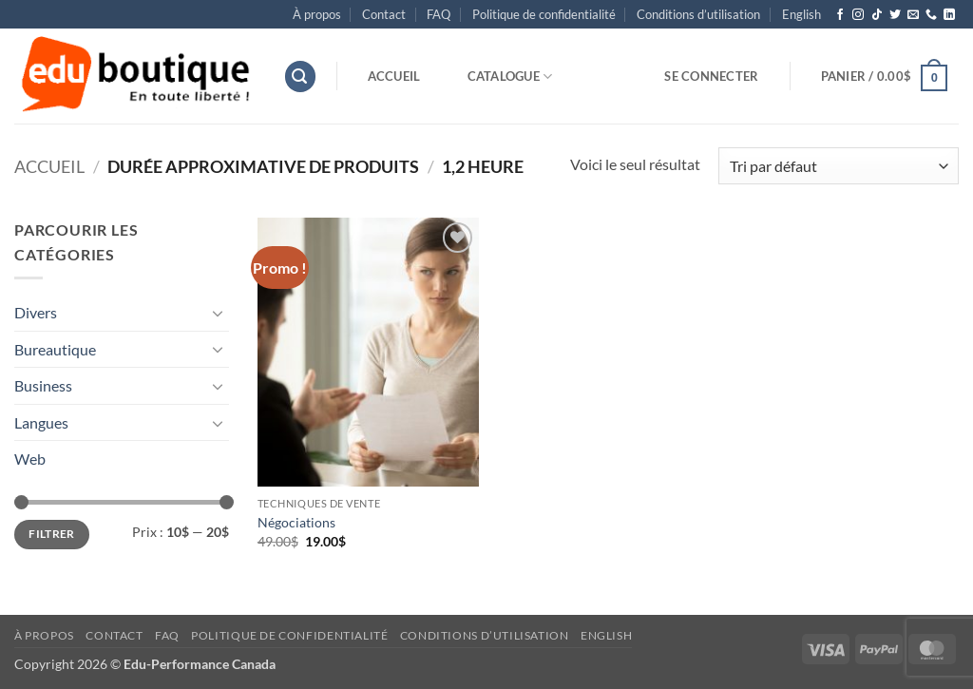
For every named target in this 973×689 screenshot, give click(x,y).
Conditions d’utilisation (698, 14)
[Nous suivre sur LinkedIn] (949, 15)
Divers (35, 312)
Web (30, 459)
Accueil (394, 76)
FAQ (438, 14)
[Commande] (838, 165)
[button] (300, 76)
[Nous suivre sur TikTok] (877, 15)
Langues (41, 422)
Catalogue (510, 76)
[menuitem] (801, 14)
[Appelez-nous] (931, 15)
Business (43, 385)
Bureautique (55, 349)
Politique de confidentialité (544, 14)
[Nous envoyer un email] (913, 15)
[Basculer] (217, 312)
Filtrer (52, 533)
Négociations (296, 522)
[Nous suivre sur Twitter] (895, 15)
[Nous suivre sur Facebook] (840, 15)
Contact (384, 14)
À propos (317, 14)
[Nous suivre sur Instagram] (858, 15)
